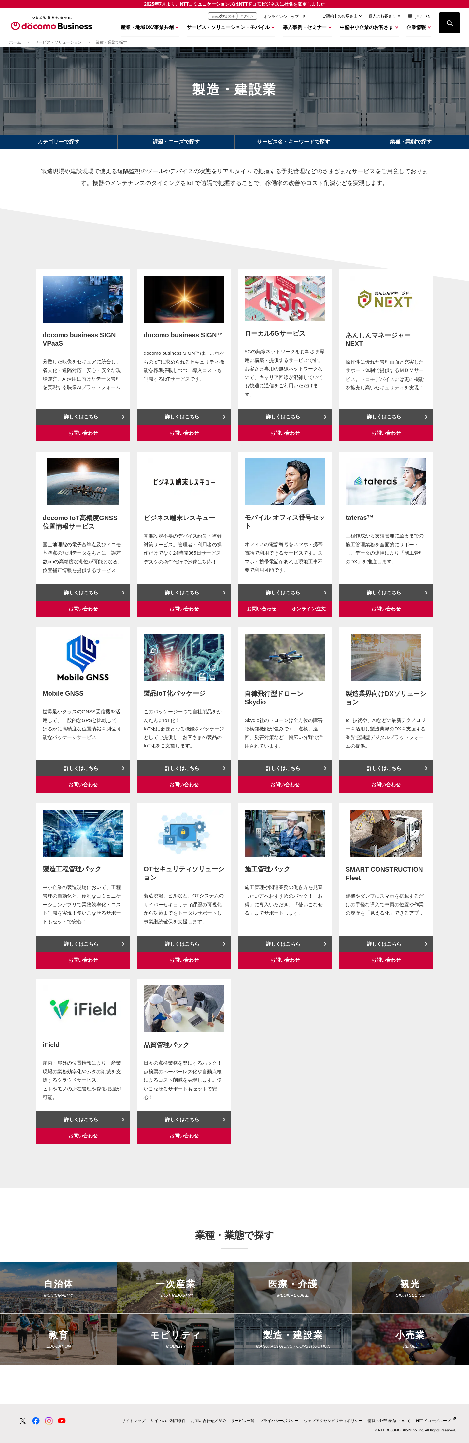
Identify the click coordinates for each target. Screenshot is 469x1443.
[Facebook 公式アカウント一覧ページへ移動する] (36, 1424)
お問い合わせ (83, 436)
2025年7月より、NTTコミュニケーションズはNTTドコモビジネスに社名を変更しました (234, 4)
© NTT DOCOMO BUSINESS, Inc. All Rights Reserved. (415, 1433)
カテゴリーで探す (58, 145)
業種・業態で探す (411, 145)
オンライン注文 (308, 612)
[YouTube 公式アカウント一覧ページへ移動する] (62, 1424)
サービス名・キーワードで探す (293, 145)
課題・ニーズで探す (176, 145)
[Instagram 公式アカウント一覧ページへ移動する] (49, 1424)
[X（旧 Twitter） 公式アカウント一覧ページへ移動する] (23, 1424)
